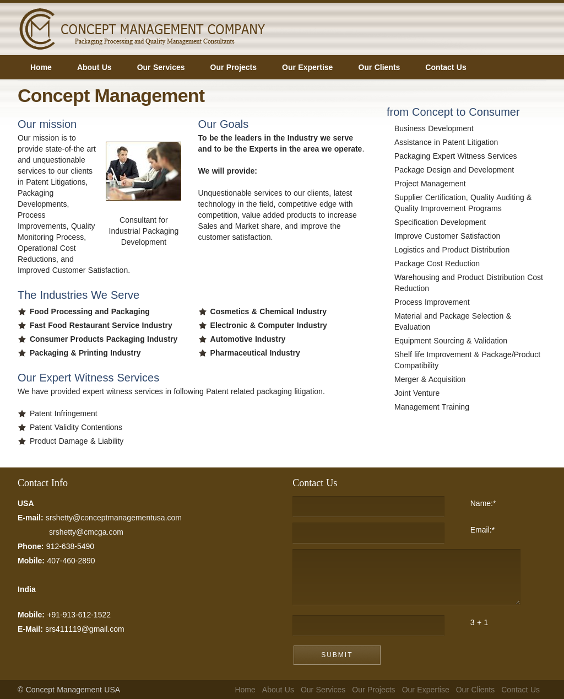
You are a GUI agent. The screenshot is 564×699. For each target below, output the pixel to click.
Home (245, 689)
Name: (483, 503)
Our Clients (475, 689)
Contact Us (520, 689)
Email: (482, 529)
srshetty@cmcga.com (86, 532)
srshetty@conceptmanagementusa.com (114, 517)
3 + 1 (479, 622)
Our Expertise (425, 689)
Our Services (323, 689)
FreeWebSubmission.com (390, 420)
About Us (278, 689)
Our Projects (373, 689)
